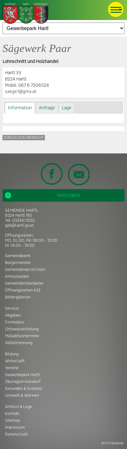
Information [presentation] (20, 108)
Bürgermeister (18, 262)
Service (12, 308)
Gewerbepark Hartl (22, 374)
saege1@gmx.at (20, 92)
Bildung (12, 354)
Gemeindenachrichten (25, 269)
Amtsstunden (17, 276)
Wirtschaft (15, 361)
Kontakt (12, 413)
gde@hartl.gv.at (19, 225)
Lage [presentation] (66, 108)
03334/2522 (23, 220)
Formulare (14, 322)
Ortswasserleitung (22, 329)
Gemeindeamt (17, 255)
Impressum (15, 427)
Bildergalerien (17, 297)
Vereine (12, 367)
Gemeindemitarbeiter (24, 283)
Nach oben (42, 195)
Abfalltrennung (18, 342)
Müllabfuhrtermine (22, 335)
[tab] (20, 108)
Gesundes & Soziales (23, 388)
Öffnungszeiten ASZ (23, 290)
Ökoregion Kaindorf (23, 381)
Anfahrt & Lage (18, 406)
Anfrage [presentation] (47, 108)
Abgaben (13, 315)
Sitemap (12, 420)
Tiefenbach (26, 14)
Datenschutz (16, 434)
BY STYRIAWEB (112, 443)
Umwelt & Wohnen (22, 395)
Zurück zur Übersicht (24, 137)
